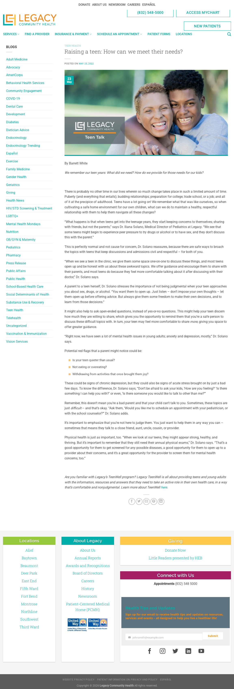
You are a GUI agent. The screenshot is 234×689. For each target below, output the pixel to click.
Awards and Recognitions (88, 565)
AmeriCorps (14, 75)
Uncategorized (16, 326)
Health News (15, 200)
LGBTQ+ (12, 216)
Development (15, 114)
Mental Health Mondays (23, 224)
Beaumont (29, 565)
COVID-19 (13, 98)
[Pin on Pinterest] (153, 501)
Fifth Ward (29, 588)
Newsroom (117, 4)
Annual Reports (87, 557)
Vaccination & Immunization (26, 334)
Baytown (29, 557)
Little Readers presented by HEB (175, 557)
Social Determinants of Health (27, 294)
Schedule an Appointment (119, 34)
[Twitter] (139, 501)
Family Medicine (18, 169)
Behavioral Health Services (25, 83)
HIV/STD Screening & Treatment (29, 208)
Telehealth (13, 318)
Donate (84, 4)
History (87, 588)
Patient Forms (159, 34)
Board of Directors (88, 573)
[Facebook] (131, 501)
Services (11, 34)
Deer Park (29, 573)
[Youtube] (201, 649)
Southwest (29, 619)
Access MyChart (203, 12)
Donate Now (175, 550)
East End (29, 580)
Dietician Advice (17, 130)
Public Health (15, 279)
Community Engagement (24, 91)
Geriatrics (13, 185)
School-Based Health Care (24, 286)
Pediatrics (13, 247)
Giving (10, 192)
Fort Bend (29, 596)
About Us (99, 4)
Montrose (29, 604)
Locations (184, 34)
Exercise (12, 161)
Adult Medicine (16, 59)
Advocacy (13, 67)
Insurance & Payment (73, 34)
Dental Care (14, 106)
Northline (29, 611)
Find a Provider (37, 34)
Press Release (16, 263)
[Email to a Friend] (146, 501)
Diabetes (12, 122)
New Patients (207, 26)
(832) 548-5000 (150, 12)
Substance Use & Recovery (25, 302)
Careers (133, 4)
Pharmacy (13, 255)
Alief (29, 550)
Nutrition (12, 232)
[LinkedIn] (161, 501)
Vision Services (17, 341)
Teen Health (14, 310)
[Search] (229, 34)
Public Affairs (16, 271)
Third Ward (29, 626)
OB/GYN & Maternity (21, 240)
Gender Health (16, 177)
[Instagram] (162, 649)
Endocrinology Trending (23, 146)
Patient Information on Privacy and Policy (127, 677)
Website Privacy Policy (78, 677)
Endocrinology (16, 138)
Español (148, 4)
